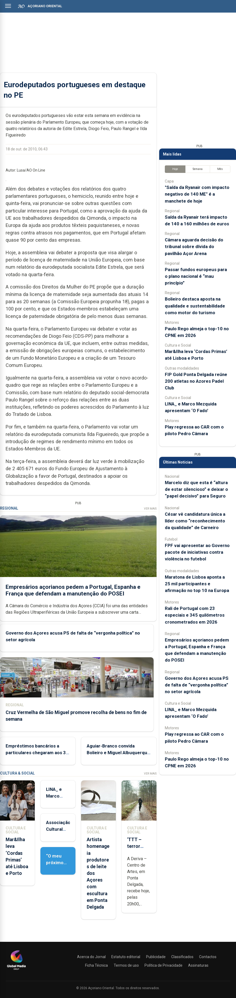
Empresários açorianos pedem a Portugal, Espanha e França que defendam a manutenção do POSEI (73, 590)
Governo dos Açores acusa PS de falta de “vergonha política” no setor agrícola (197, 685)
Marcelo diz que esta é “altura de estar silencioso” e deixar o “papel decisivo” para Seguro (196, 489)
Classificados (182, 957)
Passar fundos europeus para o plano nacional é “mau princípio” (196, 276)
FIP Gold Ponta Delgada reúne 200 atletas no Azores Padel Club (196, 381)
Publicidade (156, 957)
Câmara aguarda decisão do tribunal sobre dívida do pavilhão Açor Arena (194, 246)
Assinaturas (198, 965)
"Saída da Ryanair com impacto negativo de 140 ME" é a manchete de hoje (197, 194)
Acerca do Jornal (91, 957)
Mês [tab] (220, 169)
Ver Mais (150, 508)
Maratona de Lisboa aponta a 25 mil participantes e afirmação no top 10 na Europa (197, 583)
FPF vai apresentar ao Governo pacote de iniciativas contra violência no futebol (197, 552)
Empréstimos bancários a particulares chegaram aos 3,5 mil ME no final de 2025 (38, 752)
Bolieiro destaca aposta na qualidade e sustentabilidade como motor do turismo (195, 305)
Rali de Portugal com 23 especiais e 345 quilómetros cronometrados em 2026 (194, 615)
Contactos (207, 957)
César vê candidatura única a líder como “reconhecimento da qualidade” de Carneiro (195, 520)
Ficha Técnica (96, 965)
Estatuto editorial (125, 957)
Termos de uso (126, 965)
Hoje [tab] (175, 169)
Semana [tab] (198, 169)
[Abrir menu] (8, 6)
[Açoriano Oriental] (16, 970)
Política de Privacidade (163, 965)
